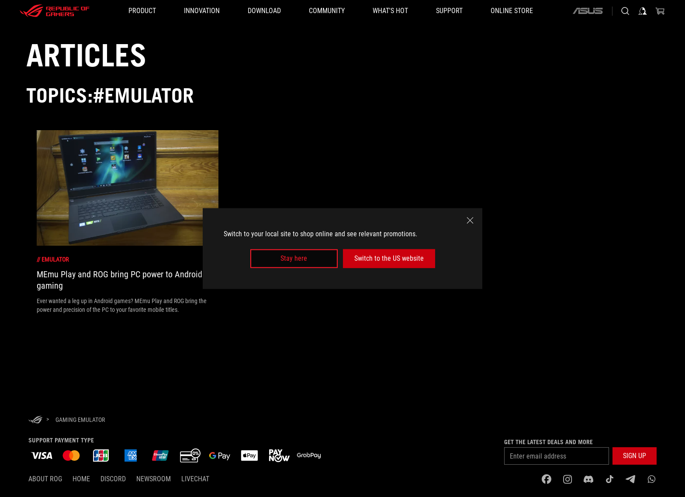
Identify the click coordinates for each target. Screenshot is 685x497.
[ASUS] (587, 11)
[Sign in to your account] (642, 11)
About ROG (45, 479)
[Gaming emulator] (80, 419)
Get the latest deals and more (548, 441)
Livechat (195, 479)
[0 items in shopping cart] (660, 11)
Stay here (293, 258)
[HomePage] (35, 420)
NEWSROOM (153, 479)
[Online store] (512, 11)
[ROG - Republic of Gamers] (55, 10)
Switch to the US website (389, 258)
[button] (634, 456)
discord (113, 479)
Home (81, 479)
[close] (470, 220)
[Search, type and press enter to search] (625, 11)
